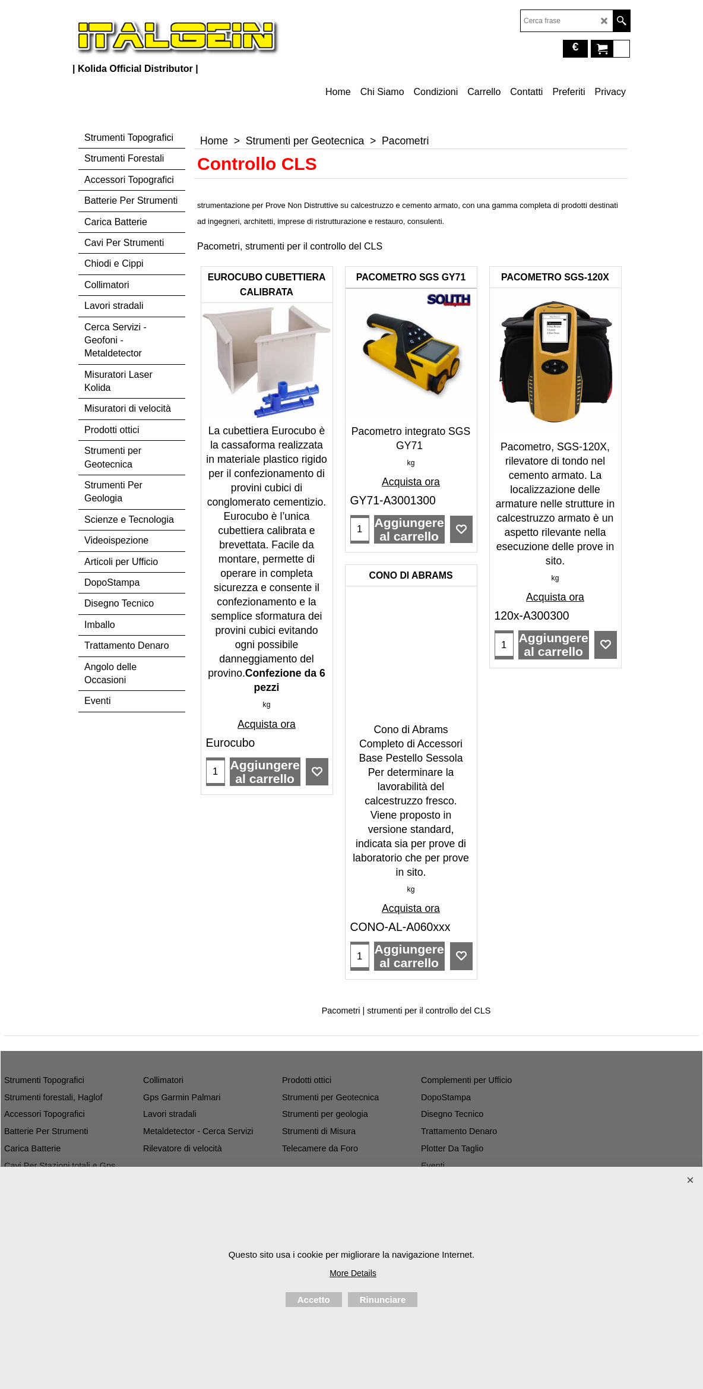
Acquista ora (267, 724)
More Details (353, 1273)
